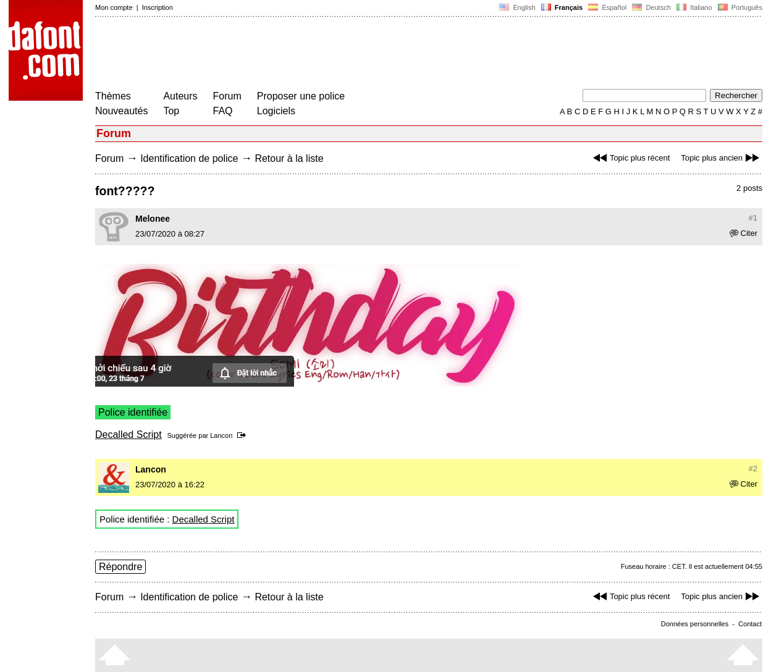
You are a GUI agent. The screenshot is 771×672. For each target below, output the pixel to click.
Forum (227, 96)
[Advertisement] (320, 54)
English (517, 7)
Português (739, 7)
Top (171, 111)
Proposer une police (301, 96)
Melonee (152, 219)
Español (607, 7)
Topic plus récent (630, 157)
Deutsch (651, 7)
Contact (750, 624)
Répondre (120, 566)
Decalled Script (128, 434)
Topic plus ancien (721, 157)
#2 (753, 468)
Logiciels (276, 111)
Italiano (694, 7)
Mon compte (114, 7)
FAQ (223, 111)
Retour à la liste (289, 158)
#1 (753, 217)
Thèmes (113, 96)
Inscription (157, 7)
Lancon (221, 435)
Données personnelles (694, 624)
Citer (743, 233)
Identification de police (189, 158)
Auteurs (180, 96)
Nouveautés (121, 111)
